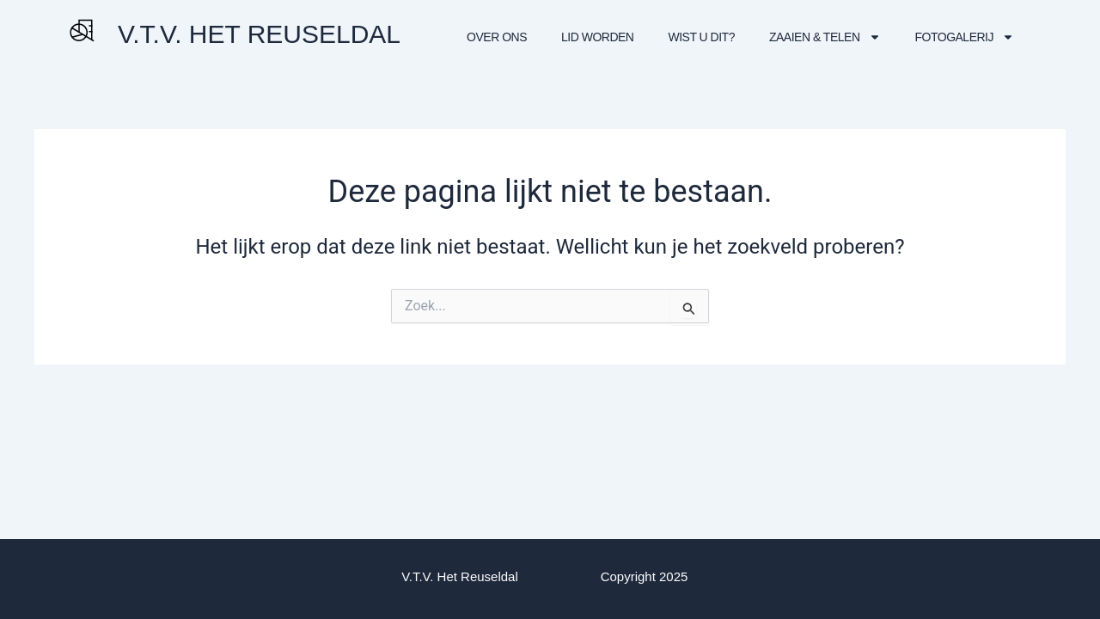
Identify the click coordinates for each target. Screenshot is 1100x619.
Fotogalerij (964, 37)
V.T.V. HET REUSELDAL (259, 34)
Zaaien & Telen (825, 37)
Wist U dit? (701, 37)
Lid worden (597, 37)
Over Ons (497, 37)
